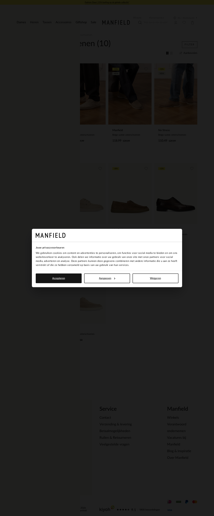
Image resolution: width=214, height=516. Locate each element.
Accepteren (58, 278)
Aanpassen (107, 278)
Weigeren (155, 278)
